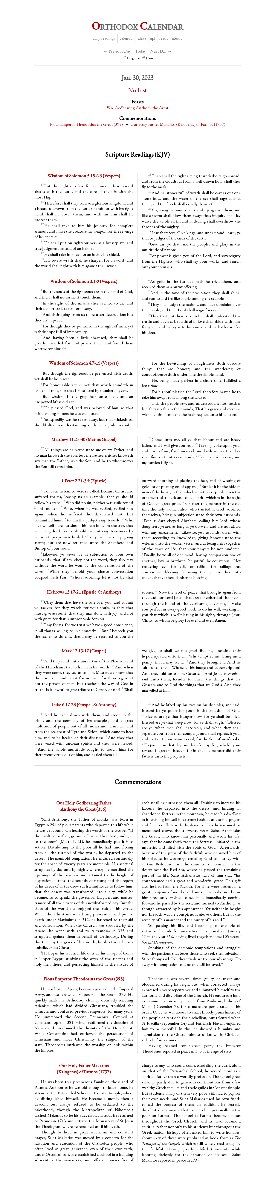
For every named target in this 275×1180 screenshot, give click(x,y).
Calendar (126, 38)
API (152, 38)
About (177, 38)
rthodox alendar (137, 26)
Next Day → (161, 51)
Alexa (142, 38)
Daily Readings (103, 38)
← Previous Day (117, 51)
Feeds (163, 38)
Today (140, 51)
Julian (147, 58)
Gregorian (132, 58)
